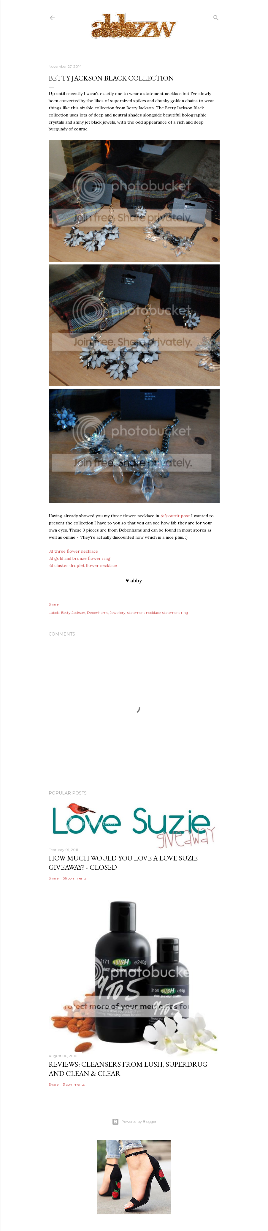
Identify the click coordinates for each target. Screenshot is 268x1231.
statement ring (175, 612)
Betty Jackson (73, 612)
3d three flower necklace (73, 551)
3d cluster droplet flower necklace (83, 565)
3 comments (74, 1084)
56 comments (74, 878)
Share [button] (53, 604)
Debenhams (97, 612)
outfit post (175, 515)
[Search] (216, 16)
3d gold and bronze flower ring (79, 558)
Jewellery (118, 612)
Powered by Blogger (134, 1121)
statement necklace (144, 612)
